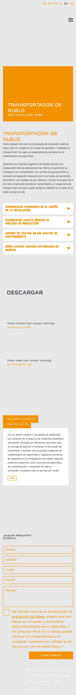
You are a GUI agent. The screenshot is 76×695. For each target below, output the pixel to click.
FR (55, 3)
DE (45, 3)
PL (60, 3)
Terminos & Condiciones (55, 675)
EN (50, 3)
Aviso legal (33, 675)
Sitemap (57, 682)
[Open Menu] (70, 19)
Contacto (32, 688)
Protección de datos (39, 682)
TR (71, 3)
